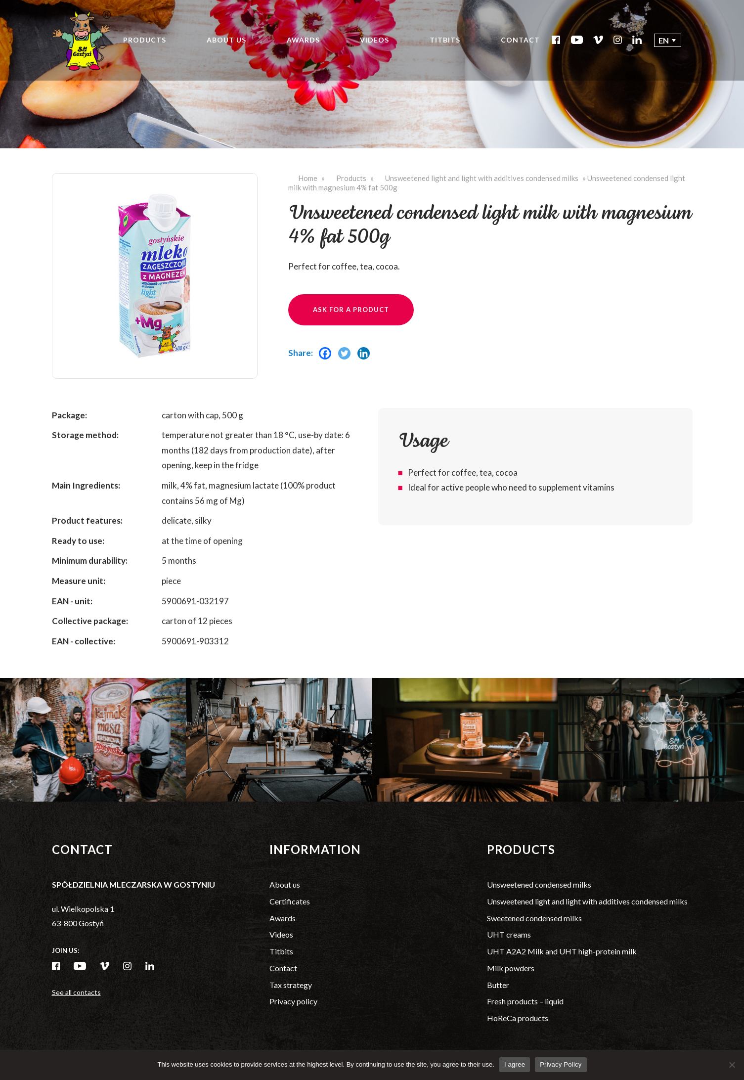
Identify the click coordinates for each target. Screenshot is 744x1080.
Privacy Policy (560, 1064)
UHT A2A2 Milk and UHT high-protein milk (562, 951)
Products (144, 40)
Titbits (445, 40)
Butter (498, 985)
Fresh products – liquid (525, 1001)
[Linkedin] (366, 365)
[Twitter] (346, 365)
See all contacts (76, 992)
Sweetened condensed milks (534, 918)
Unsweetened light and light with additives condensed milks (481, 178)
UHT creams (509, 934)
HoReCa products (517, 1018)
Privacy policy (293, 1001)
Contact (520, 40)
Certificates (289, 901)
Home (307, 178)
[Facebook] (327, 365)
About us (226, 40)
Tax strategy (290, 985)
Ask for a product (351, 310)
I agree (514, 1064)
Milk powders (510, 968)
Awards (303, 40)
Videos (374, 40)
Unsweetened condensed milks (539, 884)
